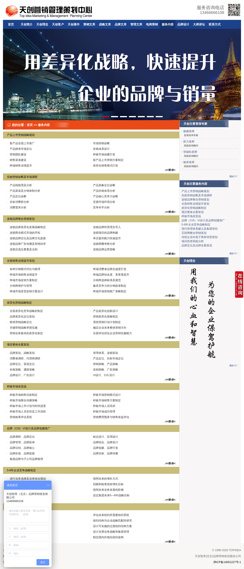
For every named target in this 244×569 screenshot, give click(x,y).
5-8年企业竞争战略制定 (21, 470)
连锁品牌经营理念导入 (105, 227)
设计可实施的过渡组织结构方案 (111, 526)
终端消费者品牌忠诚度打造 (108, 269)
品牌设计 (183, 24)
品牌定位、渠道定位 (21, 364)
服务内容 (168, 24)
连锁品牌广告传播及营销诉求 (26, 243)
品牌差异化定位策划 (21, 316)
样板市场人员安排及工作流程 (26, 411)
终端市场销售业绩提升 (22, 274)
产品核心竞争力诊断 (104, 196)
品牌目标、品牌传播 (104, 453)
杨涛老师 (188, 162)
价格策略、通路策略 (21, 369)
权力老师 (188, 141)
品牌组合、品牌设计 (104, 442)
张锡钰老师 (190, 151)
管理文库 (136, 24)
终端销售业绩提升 (19, 165)
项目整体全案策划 (18, 344)
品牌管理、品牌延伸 (21, 442)
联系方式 (215, 24)
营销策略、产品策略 (104, 364)
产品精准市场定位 (19, 148)
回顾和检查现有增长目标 (107, 484)
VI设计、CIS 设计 (102, 375)
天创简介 (27, 24)
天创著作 (74, 24)
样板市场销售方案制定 (105, 400)
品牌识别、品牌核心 (21, 447)
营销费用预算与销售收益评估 (109, 417)
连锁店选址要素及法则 (22, 249)
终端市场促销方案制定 (22, 280)
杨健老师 (188, 131)
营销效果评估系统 (19, 417)
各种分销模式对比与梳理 (23, 269)
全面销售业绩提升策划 (21, 260)
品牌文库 (121, 24)
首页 (11, 24)
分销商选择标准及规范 (105, 280)
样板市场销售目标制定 (22, 394)
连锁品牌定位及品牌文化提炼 (26, 238)
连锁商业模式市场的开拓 (23, 232)
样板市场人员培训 (102, 405)
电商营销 (152, 24)
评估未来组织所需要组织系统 (109, 515)
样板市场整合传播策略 (22, 400)
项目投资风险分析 (193, 241)
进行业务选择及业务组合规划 (26, 478)
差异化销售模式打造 (104, 165)
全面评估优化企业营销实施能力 (111, 333)
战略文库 (105, 24)
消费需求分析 (16, 207)
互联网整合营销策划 (194, 232)
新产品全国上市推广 (21, 143)
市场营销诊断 (100, 143)
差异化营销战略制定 (19, 302)
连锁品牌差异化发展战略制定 (26, 227)
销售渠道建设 (16, 160)
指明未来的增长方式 (104, 478)
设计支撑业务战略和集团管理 (109, 531)
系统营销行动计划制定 (105, 322)
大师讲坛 (199, 24)
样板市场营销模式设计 (105, 394)
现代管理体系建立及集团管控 (200, 228)
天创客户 (58, 24)
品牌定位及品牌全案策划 (197, 245)
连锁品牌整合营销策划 (21, 218)
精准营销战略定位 (19, 322)
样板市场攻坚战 (16, 386)
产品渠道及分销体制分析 (23, 190)
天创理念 (42, 24)
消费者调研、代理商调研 (23, 358)
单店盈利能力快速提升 (105, 238)
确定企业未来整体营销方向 (108, 327)
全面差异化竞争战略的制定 (25, 311)
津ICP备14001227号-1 (227, 562)
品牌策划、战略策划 (21, 352)
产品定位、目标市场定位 (107, 358)
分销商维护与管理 (19, 285)
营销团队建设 (16, 154)
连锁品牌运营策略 (102, 249)
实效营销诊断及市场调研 (22, 176)
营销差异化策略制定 (104, 316)
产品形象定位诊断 (102, 185)
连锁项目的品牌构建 (104, 232)
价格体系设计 (100, 148)
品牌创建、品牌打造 (104, 447)
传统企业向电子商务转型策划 (200, 237)
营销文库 (89, 24)
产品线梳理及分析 (19, 185)
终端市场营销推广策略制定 (108, 291)
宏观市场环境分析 (102, 201)
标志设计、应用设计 (104, 436)
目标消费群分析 (18, 201)
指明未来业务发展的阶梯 (107, 489)
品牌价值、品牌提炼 (21, 453)
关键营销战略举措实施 (22, 327)
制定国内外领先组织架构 (107, 537)
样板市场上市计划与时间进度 (26, 405)
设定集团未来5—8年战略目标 (109, 495)
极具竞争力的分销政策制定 (108, 285)
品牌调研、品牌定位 (21, 436)
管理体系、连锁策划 (104, 352)
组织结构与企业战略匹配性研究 (111, 520)
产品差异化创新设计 (104, 311)
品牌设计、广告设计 (21, 375)
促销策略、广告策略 (104, 369)
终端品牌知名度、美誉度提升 (109, 274)
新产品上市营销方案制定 (107, 160)
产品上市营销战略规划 (21, 134)
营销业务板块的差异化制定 (25, 333)
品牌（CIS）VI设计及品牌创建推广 (28, 428)
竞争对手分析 (100, 207)
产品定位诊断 (16, 196)
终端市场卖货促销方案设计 (25, 291)
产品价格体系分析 (102, 190)
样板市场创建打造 (102, 154)
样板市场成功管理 (102, 411)
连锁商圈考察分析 (102, 243)
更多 (167, 169)
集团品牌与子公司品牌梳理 (25, 459)
